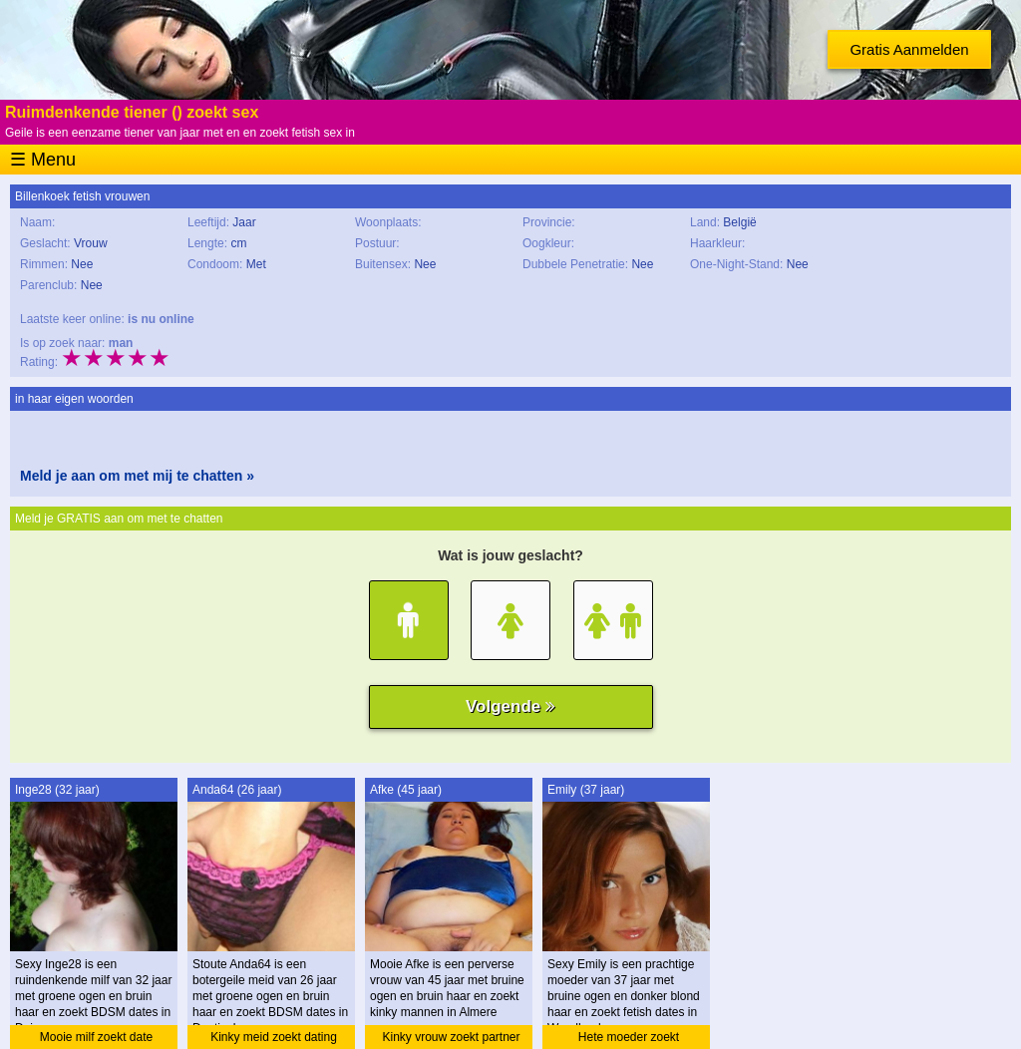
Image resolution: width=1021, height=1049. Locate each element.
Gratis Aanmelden (909, 49)
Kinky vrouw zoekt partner (450, 1037)
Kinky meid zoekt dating (273, 1037)
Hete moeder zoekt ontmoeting (628, 1039)
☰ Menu (43, 160)
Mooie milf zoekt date (96, 1037)
